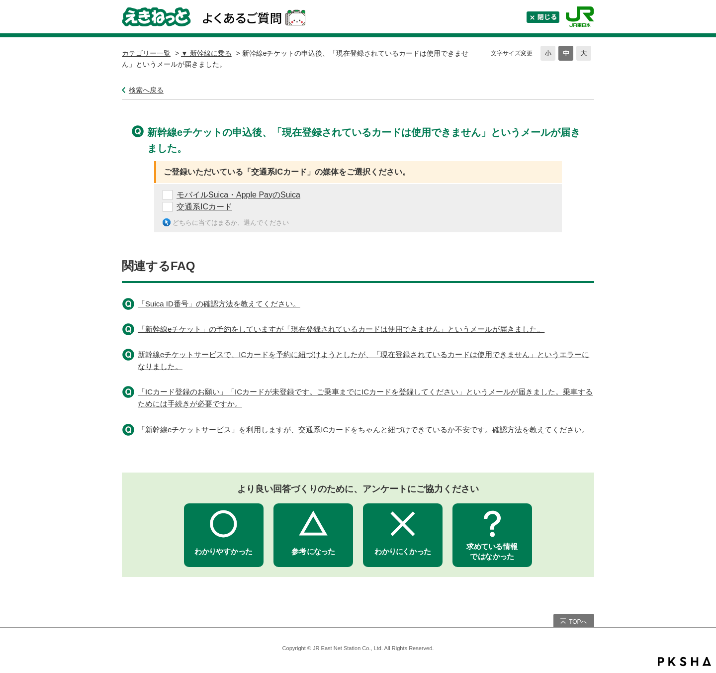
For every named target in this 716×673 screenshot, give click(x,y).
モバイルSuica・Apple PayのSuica (238, 195)
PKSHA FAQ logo (684, 661)
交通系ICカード (204, 206)
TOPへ (578, 621)
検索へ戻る (146, 90)
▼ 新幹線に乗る (206, 53)
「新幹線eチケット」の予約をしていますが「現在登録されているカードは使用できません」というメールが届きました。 (341, 329)
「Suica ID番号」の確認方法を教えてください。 (219, 303)
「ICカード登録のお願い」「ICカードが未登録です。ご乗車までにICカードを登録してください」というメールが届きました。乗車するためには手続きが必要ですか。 (365, 397)
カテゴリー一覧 (146, 53)
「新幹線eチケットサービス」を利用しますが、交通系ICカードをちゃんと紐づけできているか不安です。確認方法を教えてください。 (363, 429)
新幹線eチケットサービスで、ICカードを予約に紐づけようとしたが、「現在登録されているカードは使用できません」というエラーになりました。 (363, 360)
